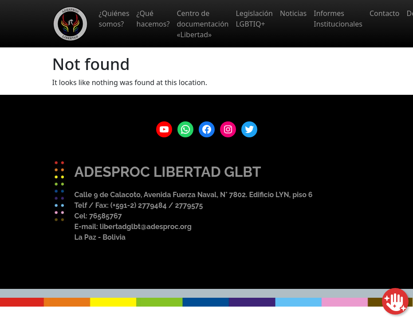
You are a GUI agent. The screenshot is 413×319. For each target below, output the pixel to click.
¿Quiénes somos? (114, 18)
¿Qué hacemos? (153, 18)
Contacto (385, 13)
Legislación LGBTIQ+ (254, 18)
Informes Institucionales (338, 18)
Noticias (293, 13)
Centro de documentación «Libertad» (202, 23)
